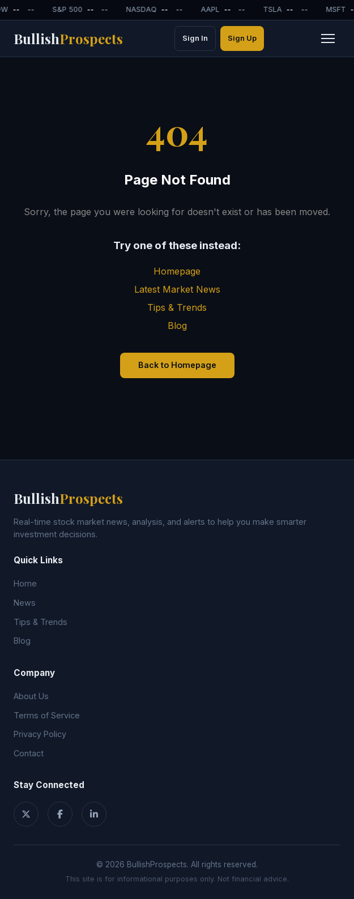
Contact (29, 753)
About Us (31, 696)
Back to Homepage (177, 365)
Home (25, 583)
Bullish (68, 38)
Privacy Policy (40, 734)
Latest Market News (177, 289)
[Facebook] (60, 814)
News (25, 602)
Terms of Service (47, 715)
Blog (177, 325)
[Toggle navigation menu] (327, 38)
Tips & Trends (177, 307)
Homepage (177, 271)
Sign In (195, 38)
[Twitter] (26, 814)
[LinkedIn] (94, 814)
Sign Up (242, 38)
